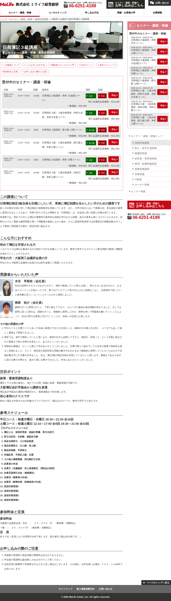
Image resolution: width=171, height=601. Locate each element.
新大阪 (92, 130)
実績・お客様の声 (126, 12)
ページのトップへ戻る (158, 582)
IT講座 (138, 179)
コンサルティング (57, 12)
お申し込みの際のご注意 (35, 71)
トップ (3, 19)
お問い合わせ (162, 3)
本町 (91, 96)
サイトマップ (65, 589)
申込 (113, 95)
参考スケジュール (107, 65)
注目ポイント (86, 65)
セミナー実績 (138, 191)
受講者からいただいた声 (62, 65)
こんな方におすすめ (35, 65)
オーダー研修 (142, 184)
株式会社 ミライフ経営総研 (37, 4)
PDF (103, 96)
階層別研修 (141, 153)
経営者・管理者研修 (146, 158)
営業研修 (139, 174)
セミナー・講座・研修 (20, 12)
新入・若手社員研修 (146, 148)
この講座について (11, 65)
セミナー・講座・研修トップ (147, 136)
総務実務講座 (142, 169)
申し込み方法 (92, 12)
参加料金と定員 (10, 71)
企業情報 (157, 12)
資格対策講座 (41, 19)
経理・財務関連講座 (146, 163)
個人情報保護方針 (85, 589)
